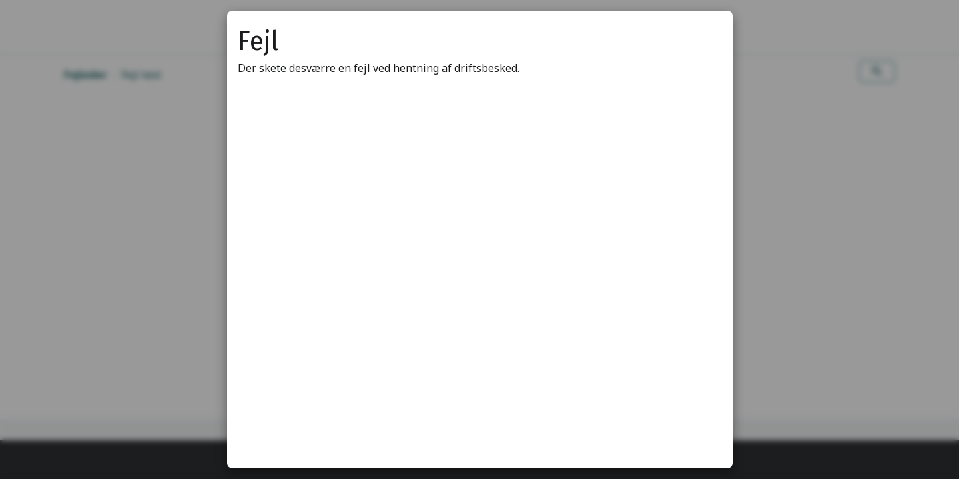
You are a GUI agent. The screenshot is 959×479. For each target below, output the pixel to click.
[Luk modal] (706, 37)
